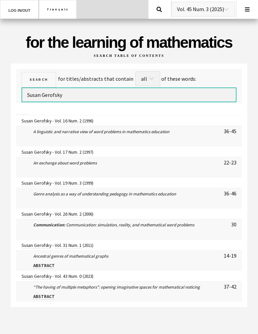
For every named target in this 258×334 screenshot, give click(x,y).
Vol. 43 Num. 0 (68, 276)
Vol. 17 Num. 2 (68, 152)
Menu (247, 9)
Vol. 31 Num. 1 (68, 245)
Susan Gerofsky (36, 121)
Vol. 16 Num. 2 (68, 121)
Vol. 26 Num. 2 (68, 214)
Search (159, 9)
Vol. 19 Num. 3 (68, 183)
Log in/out (19, 10)
